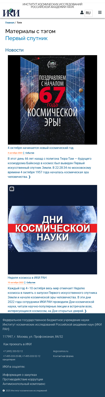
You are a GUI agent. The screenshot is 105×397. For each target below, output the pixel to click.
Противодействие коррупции (23, 379)
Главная (9, 22)
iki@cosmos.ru (60, 351)
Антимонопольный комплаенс (24, 384)
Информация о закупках (20, 375)
